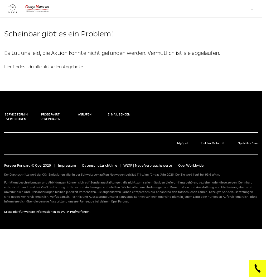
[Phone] (257, 268)
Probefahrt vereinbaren (50, 111)
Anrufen (84, 109)
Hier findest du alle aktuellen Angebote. (44, 67)
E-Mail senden (119, 109)
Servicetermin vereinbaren (16, 111)
